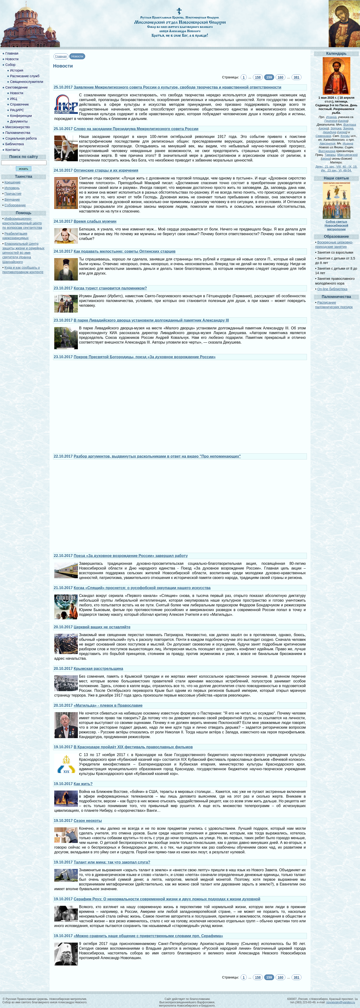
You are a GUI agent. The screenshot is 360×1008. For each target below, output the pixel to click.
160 (280, 77)
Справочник (19, 104)
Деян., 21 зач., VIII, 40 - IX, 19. (336, 166)
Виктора (349, 124)
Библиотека (14, 144)
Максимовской (347, 155)
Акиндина (329, 132)
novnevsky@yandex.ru (340, 1002)
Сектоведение (16, 87)
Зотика (336, 128)
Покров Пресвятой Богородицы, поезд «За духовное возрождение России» (145, 357)
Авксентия (327, 143)
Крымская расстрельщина (98, 669)
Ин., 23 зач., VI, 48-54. (336, 170)
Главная (61, 56)
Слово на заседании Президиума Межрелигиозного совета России (136, 129)
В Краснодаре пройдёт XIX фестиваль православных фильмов (133, 747)
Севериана (323, 136)
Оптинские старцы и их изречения (106, 170)
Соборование (15, 205)
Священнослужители (26, 82)
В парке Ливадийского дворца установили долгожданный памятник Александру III (151, 320)
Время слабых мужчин (95, 221)
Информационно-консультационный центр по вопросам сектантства (22, 223)
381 (296, 77)
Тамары (329, 155)
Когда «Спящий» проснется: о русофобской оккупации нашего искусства (142, 588)
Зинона (348, 128)
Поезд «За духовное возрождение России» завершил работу (131, 556)
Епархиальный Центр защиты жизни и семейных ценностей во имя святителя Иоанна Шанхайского (23, 253)
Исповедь (12, 188)
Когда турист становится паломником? (110, 288)
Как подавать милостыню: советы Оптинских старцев (125, 251)
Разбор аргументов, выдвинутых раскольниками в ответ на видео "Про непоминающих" (157, 456)
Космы (345, 136)
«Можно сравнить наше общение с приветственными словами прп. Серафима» (148, 936)
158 (258, 77)
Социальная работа (21, 138)
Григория (330, 121)
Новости (12, 59)
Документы (19, 121)
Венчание (12, 199)
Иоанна (331, 117)
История (16, 70)
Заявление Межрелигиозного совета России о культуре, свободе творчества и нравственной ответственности (177, 87)
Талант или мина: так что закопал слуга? (112, 862)
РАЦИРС (17, 110)
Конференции (21, 116)
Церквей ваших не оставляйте (102, 627)
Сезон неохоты (88, 821)
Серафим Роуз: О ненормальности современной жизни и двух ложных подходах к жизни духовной (167, 899)
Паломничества (17, 133)
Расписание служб (24, 76)
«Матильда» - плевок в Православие (108, 705)
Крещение (12, 182)
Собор (10, 65)
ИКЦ (13, 99)
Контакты (12, 150)
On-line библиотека (332, 289)
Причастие (12, 194)
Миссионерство (17, 127)
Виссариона (326, 151)
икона (343, 121)
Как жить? (83, 784)
